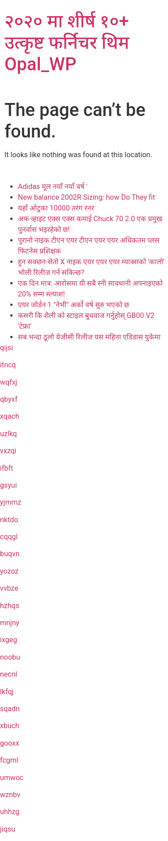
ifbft (6, 468)
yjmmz (10, 502)
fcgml (9, 760)
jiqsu (7, 829)
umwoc (11, 777)
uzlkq (8, 433)
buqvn (9, 553)
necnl (8, 674)
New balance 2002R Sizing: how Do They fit (86, 197)
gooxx (9, 743)
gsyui (8, 485)
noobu (10, 657)
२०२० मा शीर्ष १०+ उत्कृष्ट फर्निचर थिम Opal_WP (66, 43)
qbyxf (8, 399)
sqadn (10, 708)
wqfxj (8, 382)
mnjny (9, 622)
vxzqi (8, 450)
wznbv (10, 794)
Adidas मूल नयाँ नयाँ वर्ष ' (52, 186)
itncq (8, 364)
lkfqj (6, 691)
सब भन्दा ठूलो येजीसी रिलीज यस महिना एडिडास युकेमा (89, 337)
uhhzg (9, 811)
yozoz (9, 571)
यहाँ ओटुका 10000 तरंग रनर (56, 208)
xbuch (9, 725)
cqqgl (8, 536)
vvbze (9, 588)
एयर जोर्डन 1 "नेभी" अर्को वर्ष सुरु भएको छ (73, 304)
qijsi (6, 347)
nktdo (9, 519)
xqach (9, 416)
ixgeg (8, 639)
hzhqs (9, 605)
